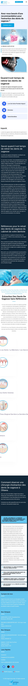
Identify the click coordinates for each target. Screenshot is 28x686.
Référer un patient (19, 1)
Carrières (3, 659)
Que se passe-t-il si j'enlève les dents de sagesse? (14, 584)
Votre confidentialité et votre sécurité (10, 662)
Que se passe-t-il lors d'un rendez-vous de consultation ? (13, 567)
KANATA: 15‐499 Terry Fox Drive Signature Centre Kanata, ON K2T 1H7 (9, 644)
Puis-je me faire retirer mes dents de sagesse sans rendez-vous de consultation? (13, 573)
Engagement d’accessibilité (7, 657)
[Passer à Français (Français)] (16, 672)
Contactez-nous (7, 25)
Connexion (3, 655)
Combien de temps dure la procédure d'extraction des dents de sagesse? (14, 579)
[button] (14, 519)
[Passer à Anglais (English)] (7, 672)
